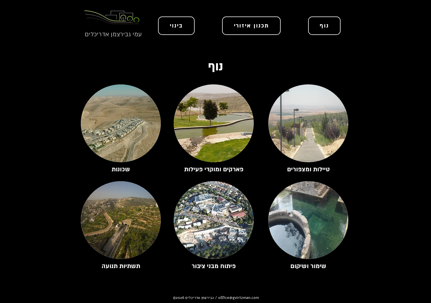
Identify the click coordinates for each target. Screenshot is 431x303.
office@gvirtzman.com (238, 297)
